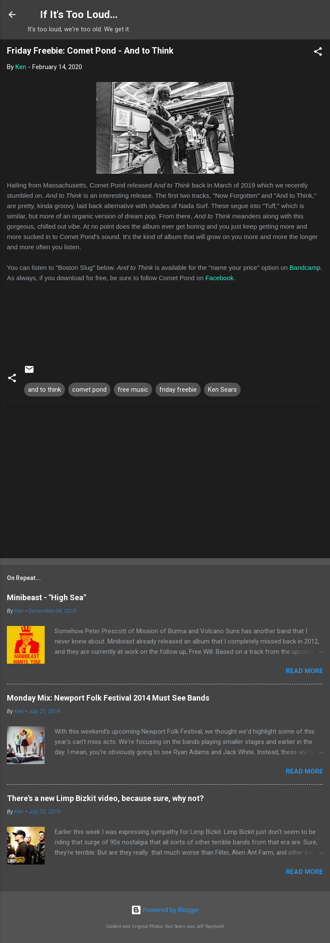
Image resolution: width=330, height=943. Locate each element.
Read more (304, 671)
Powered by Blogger (165, 910)
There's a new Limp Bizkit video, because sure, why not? (105, 798)
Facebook (219, 277)
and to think (44, 389)
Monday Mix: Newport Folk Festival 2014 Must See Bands (108, 697)
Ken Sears (222, 389)
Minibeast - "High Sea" (46, 597)
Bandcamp (305, 267)
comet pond (89, 389)
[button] (318, 53)
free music (133, 389)
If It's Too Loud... (79, 15)
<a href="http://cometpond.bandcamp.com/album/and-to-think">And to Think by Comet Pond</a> (165, 319)
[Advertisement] (165, 484)
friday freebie (178, 389)
